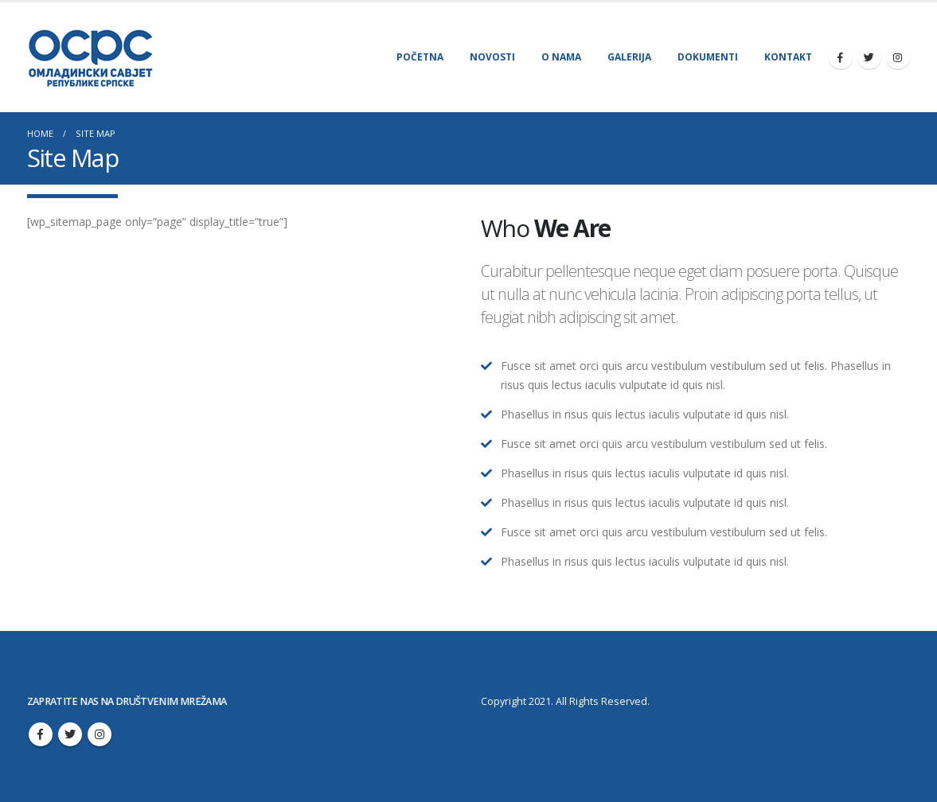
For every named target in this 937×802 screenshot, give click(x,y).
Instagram (99, 734)
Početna (419, 57)
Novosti (492, 57)
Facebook (41, 734)
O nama (561, 57)
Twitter (70, 734)
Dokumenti (707, 57)
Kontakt (788, 57)
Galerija (629, 57)
